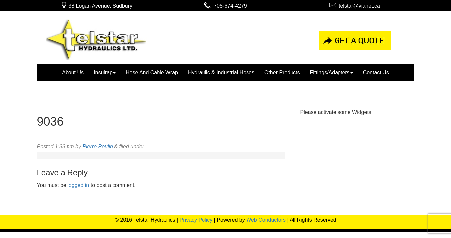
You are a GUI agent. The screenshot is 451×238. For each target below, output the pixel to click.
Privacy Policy (196, 220)
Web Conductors (266, 220)
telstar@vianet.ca (354, 6)
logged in (78, 185)
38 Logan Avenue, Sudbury (96, 6)
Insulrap (105, 72)
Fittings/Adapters (331, 72)
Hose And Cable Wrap (152, 72)
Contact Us (376, 72)
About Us (73, 72)
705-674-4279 (225, 6)
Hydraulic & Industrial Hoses (221, 72)
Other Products (282, 72)
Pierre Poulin (97, 146)
